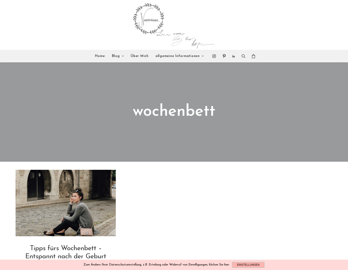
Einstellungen (248, 264)
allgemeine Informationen (179, 56)
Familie (65, 249)
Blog (118, 56)
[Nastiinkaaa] (173, 25)
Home (100, 56)
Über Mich (139, 56)
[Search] (243, 56)
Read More (66, 259)
